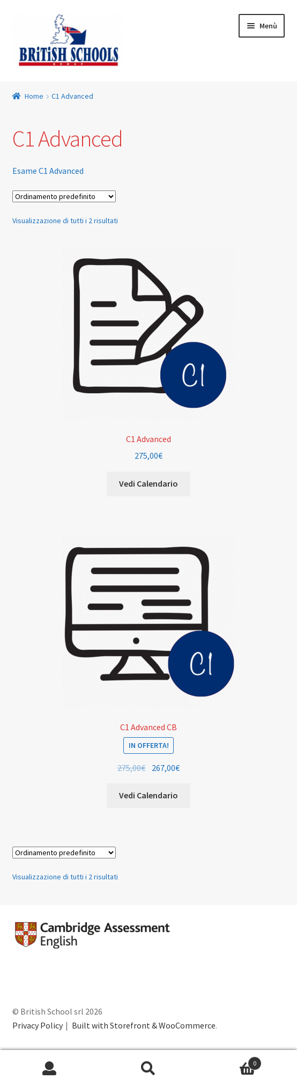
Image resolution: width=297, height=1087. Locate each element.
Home (34, 96)
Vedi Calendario (148, 483)
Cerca (148, 1069)
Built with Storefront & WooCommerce (144, 1025)
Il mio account (49, 1069)
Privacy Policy (37, 1025)
